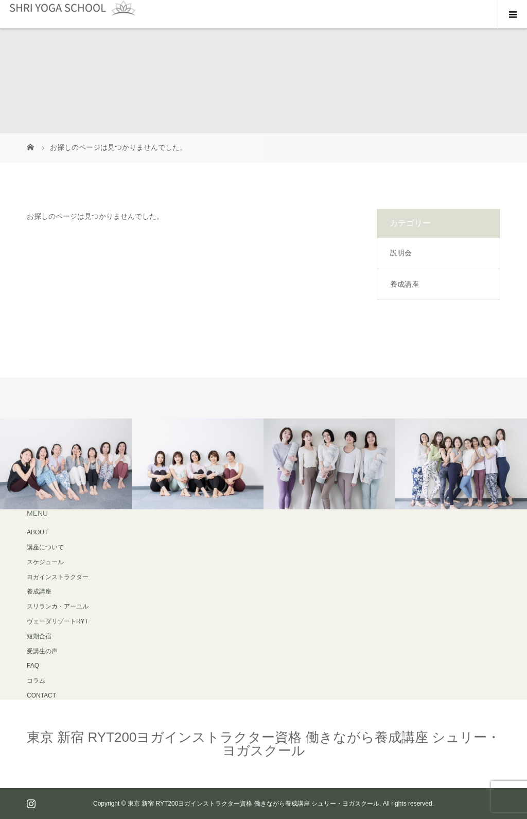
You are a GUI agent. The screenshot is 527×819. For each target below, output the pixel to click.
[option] (66, 464)
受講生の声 (42, 651)
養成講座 (404, 284)
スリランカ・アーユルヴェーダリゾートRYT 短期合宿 (58, 621)
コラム (36, 680)
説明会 (401, 253)
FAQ (33, 665)
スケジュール (45, 562)
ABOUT (37, 532)
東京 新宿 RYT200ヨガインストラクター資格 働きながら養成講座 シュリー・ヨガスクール (263, 743)
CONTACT (41, 695)
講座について (45, 547)
